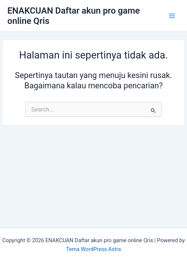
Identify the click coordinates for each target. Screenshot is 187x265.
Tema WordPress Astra (93, 249)
